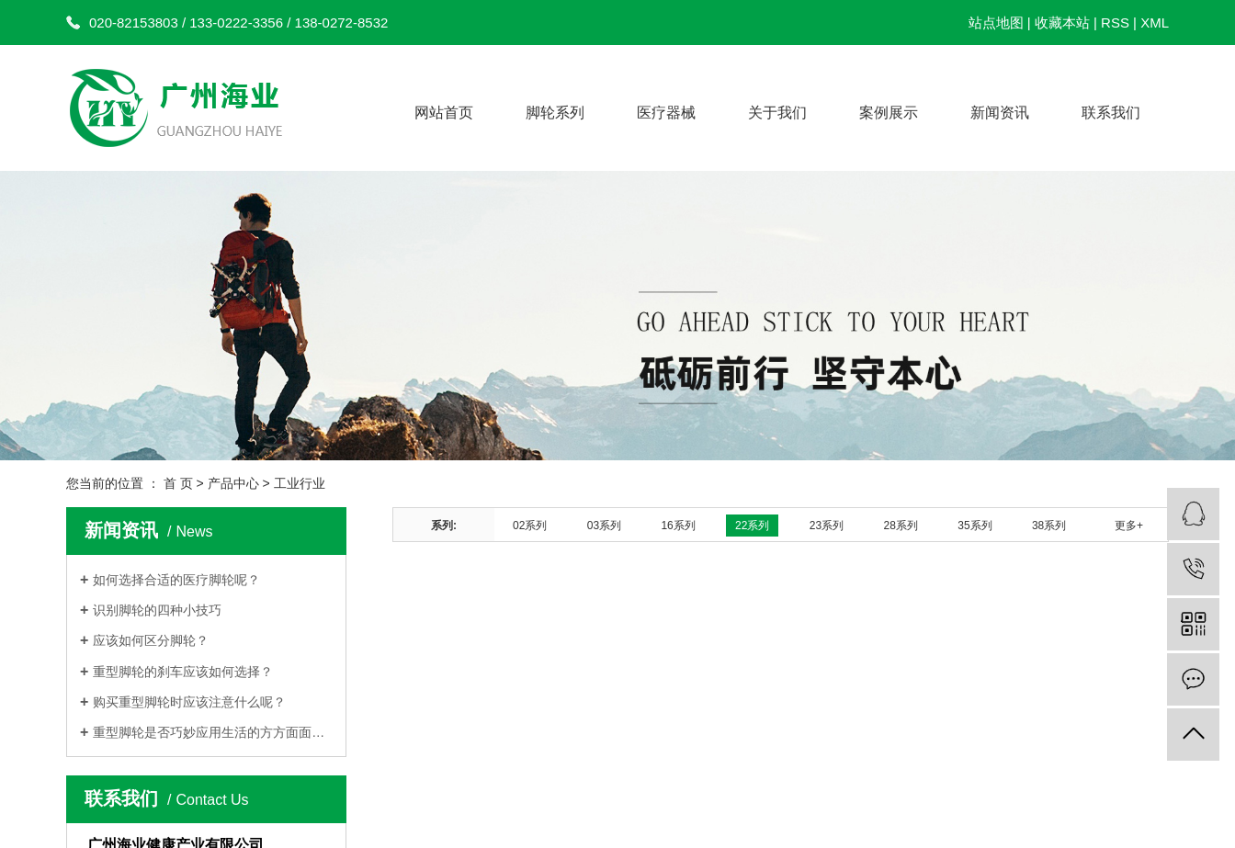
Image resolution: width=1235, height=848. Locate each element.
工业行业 (299, 483)
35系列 (974, 525)
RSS (1115, 22)
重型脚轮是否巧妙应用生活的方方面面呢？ (213, 732)
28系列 (901, 525)
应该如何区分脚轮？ (151, 640)
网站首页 (443, 112)
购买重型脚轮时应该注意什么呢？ (189, 702)
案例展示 (888, 112)
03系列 (604, 525)
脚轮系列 (555, 112)
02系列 (530, 525)
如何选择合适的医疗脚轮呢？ (176, 579)
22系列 (752, 525)
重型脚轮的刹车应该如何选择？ (183, 671)
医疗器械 (666, 112)
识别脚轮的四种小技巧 (159, 610)
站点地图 (996, 22)
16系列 (678, 525)
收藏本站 (1062, 22)
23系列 (827, 525)
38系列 (1049, 525)
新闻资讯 (999, 112)
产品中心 (233, 483)
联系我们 (1111, 112)
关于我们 (777, 112)
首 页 (178, 483)
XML (1154, 22)
